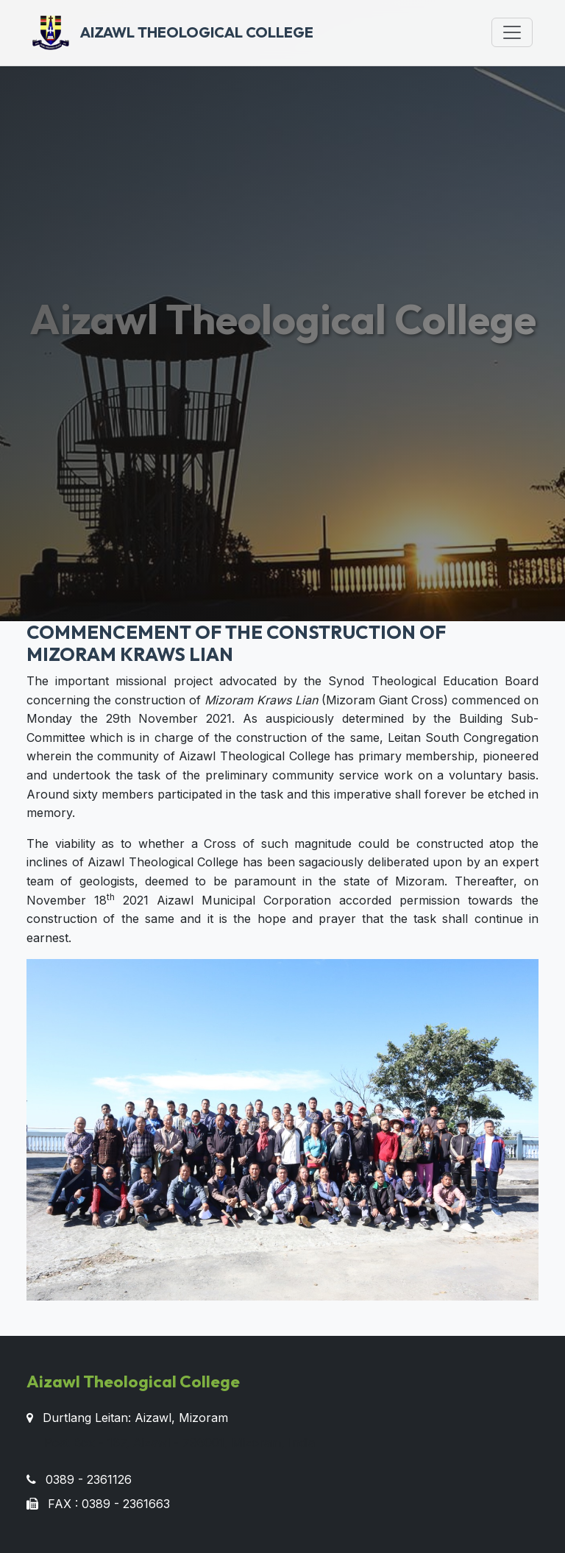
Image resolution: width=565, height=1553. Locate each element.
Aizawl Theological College (172, 32)
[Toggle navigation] (512, 32)
